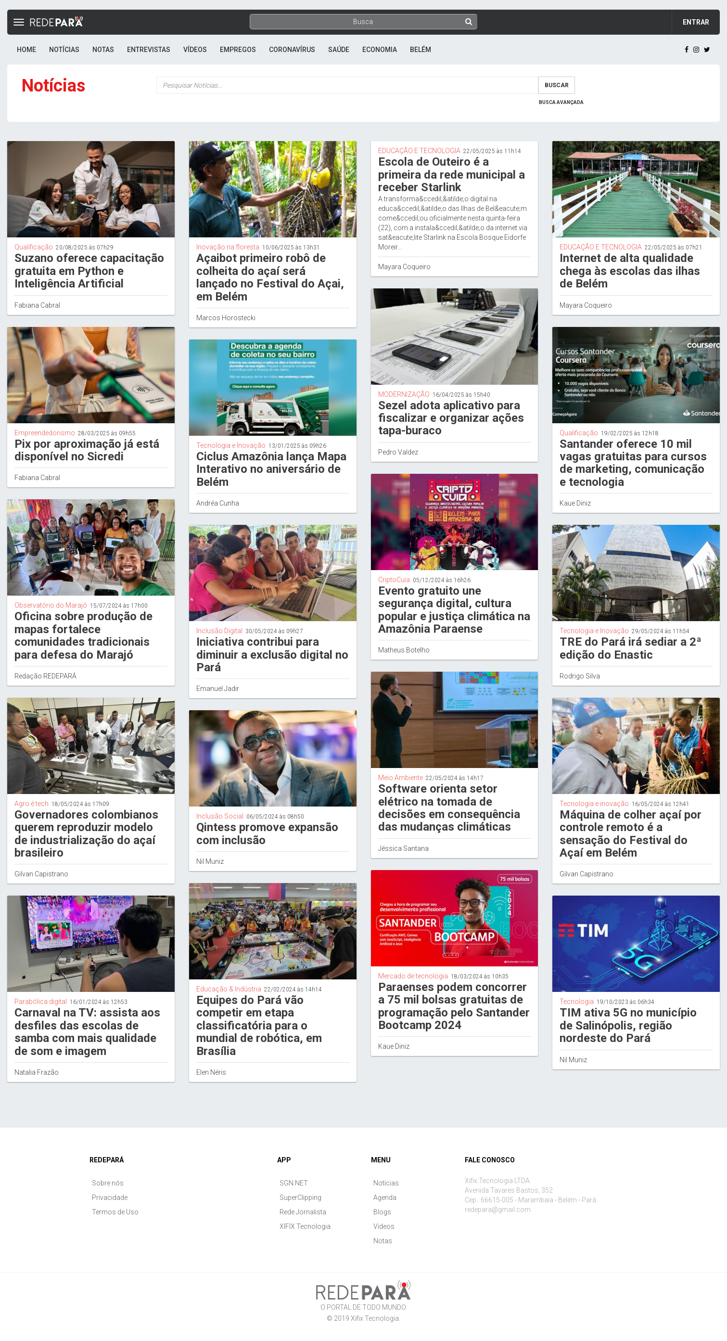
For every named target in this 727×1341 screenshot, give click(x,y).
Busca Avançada (561, 102)
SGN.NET (294, 1183)
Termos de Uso (115, 1212)
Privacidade (110, 1197)
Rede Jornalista (303, 1212)
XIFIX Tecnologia (305, 1226)
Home (26, 49)
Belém (420, 49)
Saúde (338, 49)
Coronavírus (292, 49)
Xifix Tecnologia (375, 1318)
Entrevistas (148, 49)
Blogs (382, 1212)
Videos (384, 1226)
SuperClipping (300, 1197)
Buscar (557, 85)
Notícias (64, 49)
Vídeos (195, 49)
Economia (379, 49)
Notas (103, 49)
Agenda (384, 1197)
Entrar (696, 22)
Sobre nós (108, 1183)
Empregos (238, 49)
